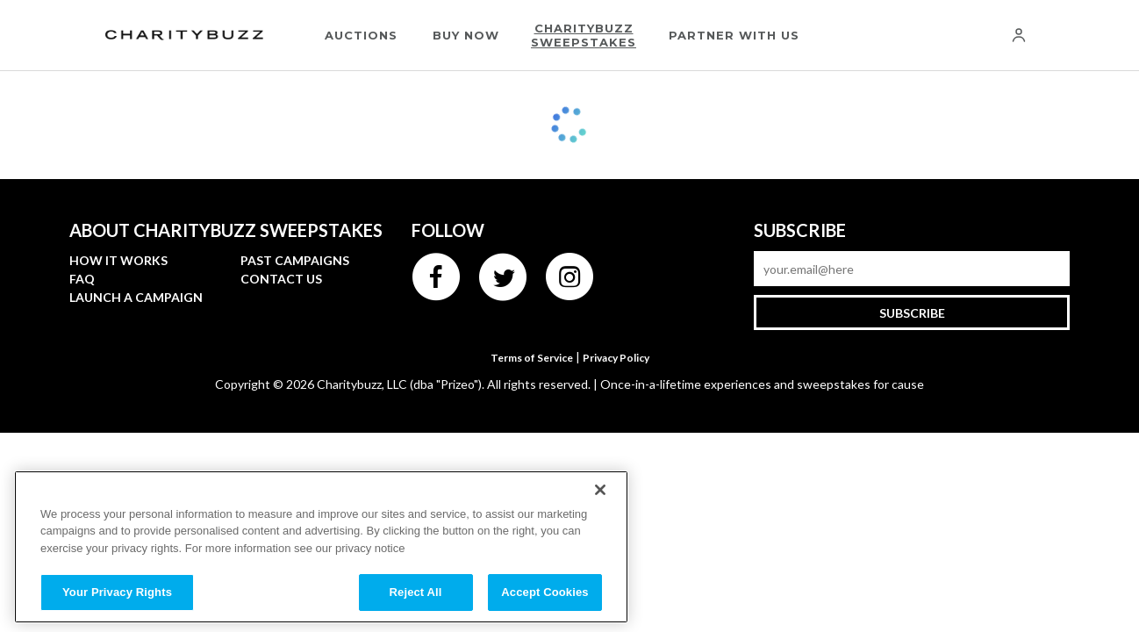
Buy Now (466, 35)
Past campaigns (294, 260)
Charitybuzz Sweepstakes (583, 35)
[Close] (600, 489)
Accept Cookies (544, 592)
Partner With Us (734, 35)
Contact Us (281, 278)
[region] (321, 546)
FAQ (82, 278)
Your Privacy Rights (117, 592)
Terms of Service (532, 357)
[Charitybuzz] (184, 35)
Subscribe (912, 312)
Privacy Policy (616, 357)
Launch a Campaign (136, 297)
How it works (118, 260)
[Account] (1019, 35)
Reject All (416, 592)
